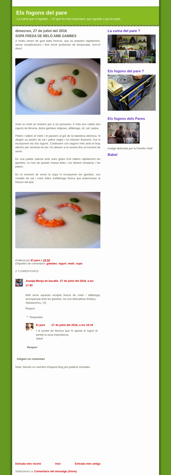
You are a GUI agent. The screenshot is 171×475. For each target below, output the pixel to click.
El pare (40, 325)
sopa (79, 263)
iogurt (62, 263)
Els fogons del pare (41, 13)
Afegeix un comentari (31, 358)
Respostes (36, 317)
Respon (30, 308)
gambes (52, 263)
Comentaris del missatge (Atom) (55, 471)
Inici (58, 463)
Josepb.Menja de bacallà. (42, 280)
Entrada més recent (28, 463)
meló (71, 263)
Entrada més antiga (87, 463)
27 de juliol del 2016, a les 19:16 (72, 325)
